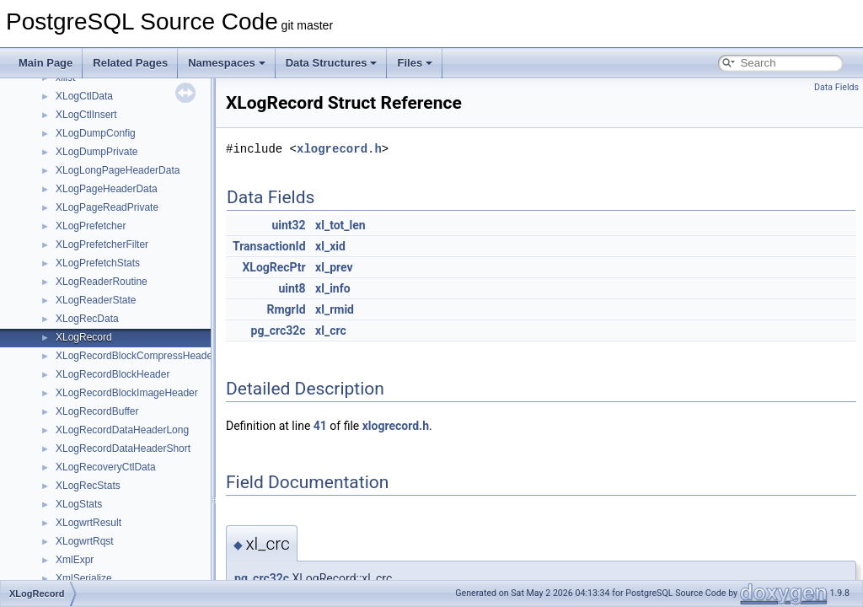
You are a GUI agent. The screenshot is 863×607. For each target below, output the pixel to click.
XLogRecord (84, 337)
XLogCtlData (84, 96)
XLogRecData (87, 319)
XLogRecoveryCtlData (106, 467)
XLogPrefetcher (91, 226)
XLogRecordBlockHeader (112, 374)
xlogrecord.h (339, 149)
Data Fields (836, 87)
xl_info (333, 288)
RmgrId (285, 309)
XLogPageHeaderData (107, 189)
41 (320, 425)
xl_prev (334, 267)
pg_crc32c (278, 330)
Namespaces (226, 62)
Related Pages (130, 62)
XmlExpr (75, 560)
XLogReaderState (96, 300)
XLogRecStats (88, 486)
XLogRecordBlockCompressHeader (136, 356)
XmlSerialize (84, 578)
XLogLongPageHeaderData (118, 170)
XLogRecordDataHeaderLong (122, 430)
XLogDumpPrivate (96, 152)
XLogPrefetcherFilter (102, 244)
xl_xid (330, 246)
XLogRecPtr (273, 267)
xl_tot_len (340, 225)
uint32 (288, 225)
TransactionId (269, 246)
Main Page (45, 62)
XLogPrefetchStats (98, 263)
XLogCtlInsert (86, 115)
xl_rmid (334, 309)
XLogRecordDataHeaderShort (123, 448)
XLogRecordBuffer (97, 411)
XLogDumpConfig (96, 133)
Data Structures (332, 62)
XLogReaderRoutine (101, 281)
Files (414, 62)
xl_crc (330, 330)
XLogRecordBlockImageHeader (127, 393)
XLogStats (79, 504)
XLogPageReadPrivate (107, 207)
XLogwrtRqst (85, 541)
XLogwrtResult (88, 523)
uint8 (291, 288)
